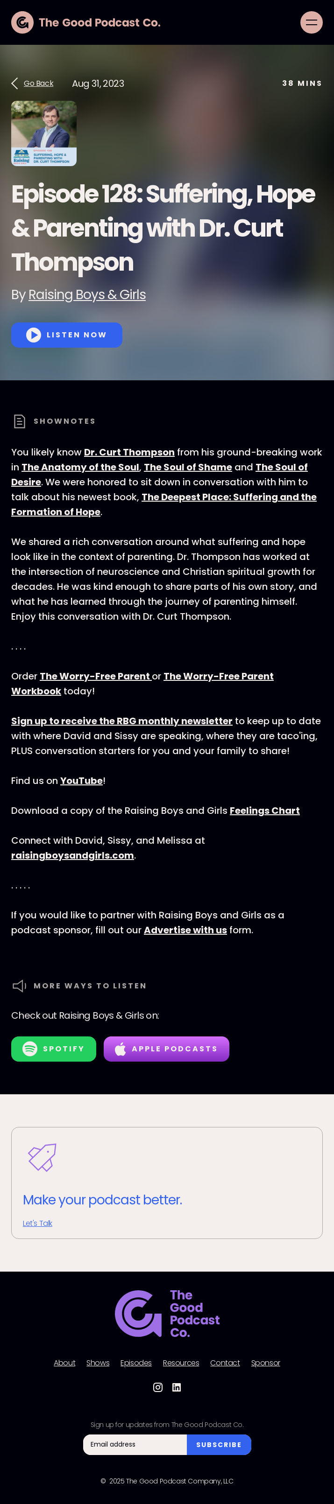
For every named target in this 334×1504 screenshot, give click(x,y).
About (64, 1363)
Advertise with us (185, 930)
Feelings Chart (265, 810)
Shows (97, 1363)
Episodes (136, 1363)
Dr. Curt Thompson (129, 452)
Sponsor (265, 1363)
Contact (225, 1363)
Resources (181, 1363)
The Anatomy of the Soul (80, 467)
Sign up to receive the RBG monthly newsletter (122, 721)
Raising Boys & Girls (87, 295)
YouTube (81, 780)
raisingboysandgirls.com (72, 855)
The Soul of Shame (188, 467)
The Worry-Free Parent (96, 676)
